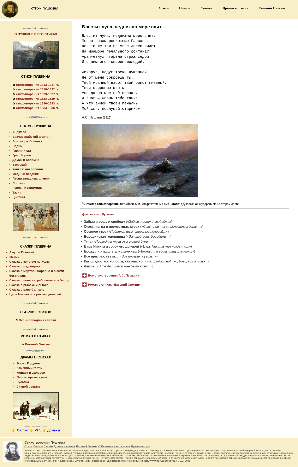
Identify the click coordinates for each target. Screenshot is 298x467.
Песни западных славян (31, 178)
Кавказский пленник (27, 169)
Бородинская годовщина (104, 236)
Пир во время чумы (32, 377)
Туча (87, 241)
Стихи (164, 8)
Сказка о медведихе (24, 266)
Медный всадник (25, 174)
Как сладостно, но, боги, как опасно (113, 261)
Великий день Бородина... (148, 236)
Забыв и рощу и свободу (104, 221)
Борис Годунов (28, 363)
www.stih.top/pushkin (163, 460)
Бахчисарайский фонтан (31, 136)
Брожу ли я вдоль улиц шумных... (166, 251)
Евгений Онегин (271, 8)
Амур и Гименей (21, 252)
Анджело (19, 132)
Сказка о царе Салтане (26, 289)
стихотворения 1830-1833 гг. (37, 103)
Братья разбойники (27, 141)
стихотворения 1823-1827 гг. (37, 94)
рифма (28, 426)
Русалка (23, 382)
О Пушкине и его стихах (114, 446)
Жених (14, 257)
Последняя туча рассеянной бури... (123, 241)
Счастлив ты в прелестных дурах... (171, 226)
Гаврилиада (21, 150)
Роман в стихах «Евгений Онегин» (114, 284)
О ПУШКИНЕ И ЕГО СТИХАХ (35, 34)
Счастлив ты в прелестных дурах (111, 226)
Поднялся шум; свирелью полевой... (138, 231)
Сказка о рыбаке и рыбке (28, 285)
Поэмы (184, 8)
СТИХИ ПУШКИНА (35, 76)
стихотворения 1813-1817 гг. (37, 84)
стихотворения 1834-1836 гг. (37, 108)
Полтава (18, 183)
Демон (89, 266)
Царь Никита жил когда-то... (166, 246)
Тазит (16, 192)
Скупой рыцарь (29, 386)
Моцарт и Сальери (31, 372)
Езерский (19, 164)
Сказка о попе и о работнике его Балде (39, 280)
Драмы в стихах (235, 8)
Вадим (17, 146)
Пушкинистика (140, 446)
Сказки (206, 8)
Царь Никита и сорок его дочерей (111, 246)
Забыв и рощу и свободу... (149, 221)
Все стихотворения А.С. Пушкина (113, 275)
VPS (38, 430)
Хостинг (23, 430)
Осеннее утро (95, 231)
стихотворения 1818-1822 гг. (37, 89)
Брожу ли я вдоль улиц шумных (110, 251)
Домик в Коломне (25, 160)
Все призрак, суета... (101, 256)
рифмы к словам (39, 426)
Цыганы (18, 197)
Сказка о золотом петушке (29, 261)
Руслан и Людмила (27, 187)
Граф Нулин (21, 155)
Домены (53, 430)
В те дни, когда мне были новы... (124, 266)
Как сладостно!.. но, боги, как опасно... (177, 261)
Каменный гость (29, 368)
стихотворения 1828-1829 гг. (37, 98)
